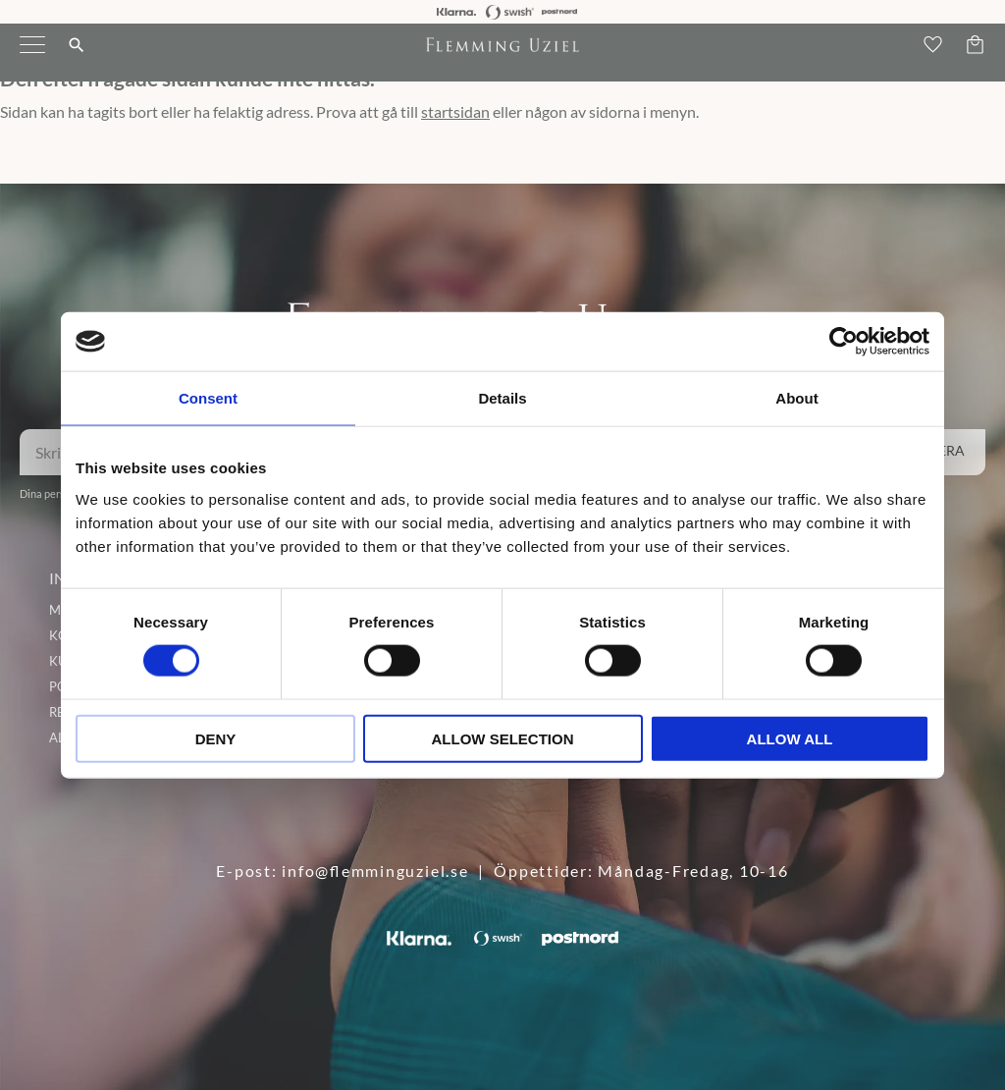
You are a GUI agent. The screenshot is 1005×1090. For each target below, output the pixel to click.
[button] (32, 57)
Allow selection (503, 738)
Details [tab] (502, 398)
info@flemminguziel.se (375, 870)
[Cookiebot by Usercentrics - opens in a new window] (843, 341)
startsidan (455, 111)
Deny (216, 738)
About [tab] (796, 398)
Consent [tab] (208, 398)
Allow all (790, 738)
